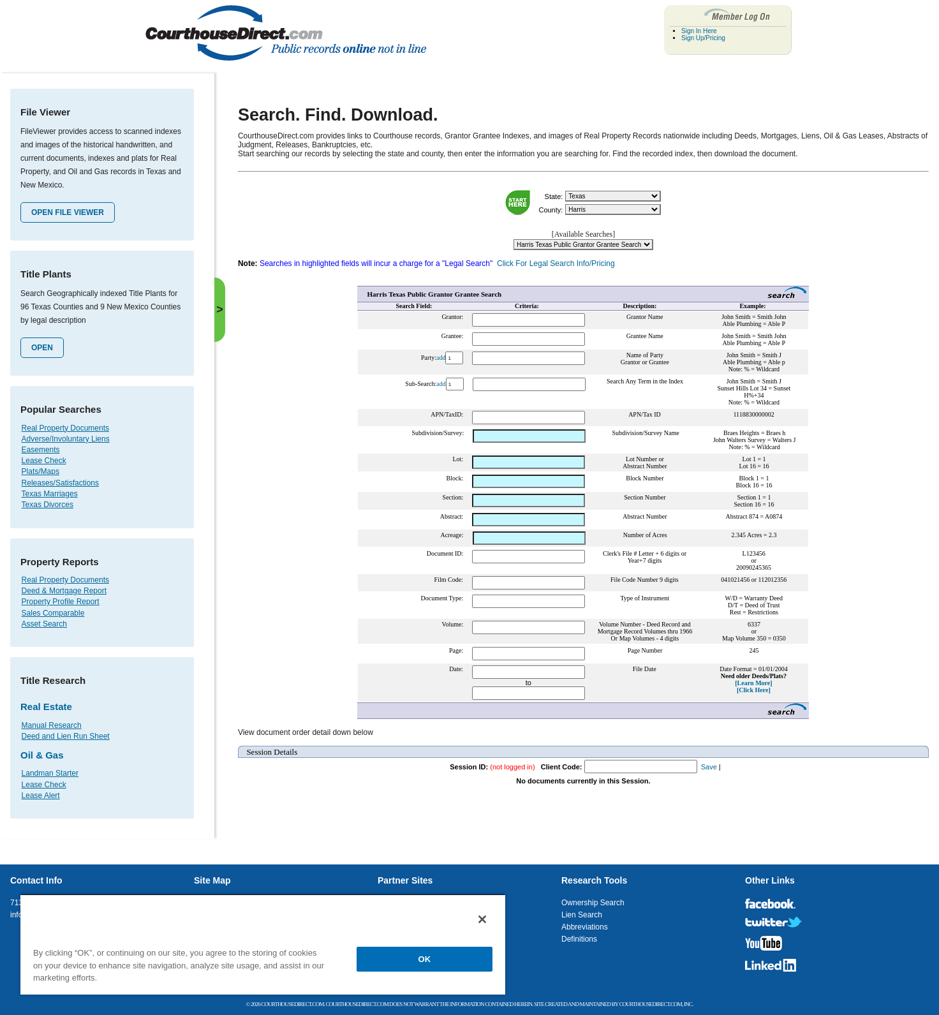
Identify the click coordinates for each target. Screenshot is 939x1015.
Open (42, 347)
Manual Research (52, 725)
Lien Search (581, 914)
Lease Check (44, 460)
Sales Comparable (53, 613)
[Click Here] (754, 689)
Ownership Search (593, 902)
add (440, 357)
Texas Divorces (47, 504)
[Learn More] (753, 682)
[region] (262, 944)
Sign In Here (699, 30)
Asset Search (44, 623)
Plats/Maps (40, 471)
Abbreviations (584, 926)
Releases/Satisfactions (60, 482)
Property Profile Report (61, 601)
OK (424, 959)
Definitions (579, 939)
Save (709, 767)
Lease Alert (41, 795)
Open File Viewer (67, 212)
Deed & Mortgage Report (64, 590)
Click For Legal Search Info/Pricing (556, 263)
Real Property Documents (65, 428)
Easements (41, 449)
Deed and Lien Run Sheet (66, 736)
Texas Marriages (50, 493)
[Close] (482, 919)
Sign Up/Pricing (703, 37)
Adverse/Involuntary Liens (66, 438)
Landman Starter (50, 773)
